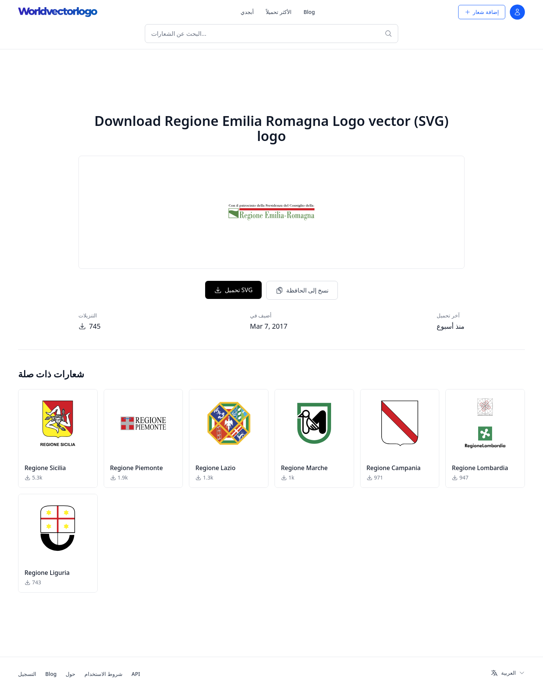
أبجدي (247, 11)
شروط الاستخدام (103, 673)
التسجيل (27, 673)
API (136, 673)
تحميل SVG (233, 290)
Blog (309, 11)
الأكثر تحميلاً (278, 11)
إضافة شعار (482, 11)
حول (70, 673)
